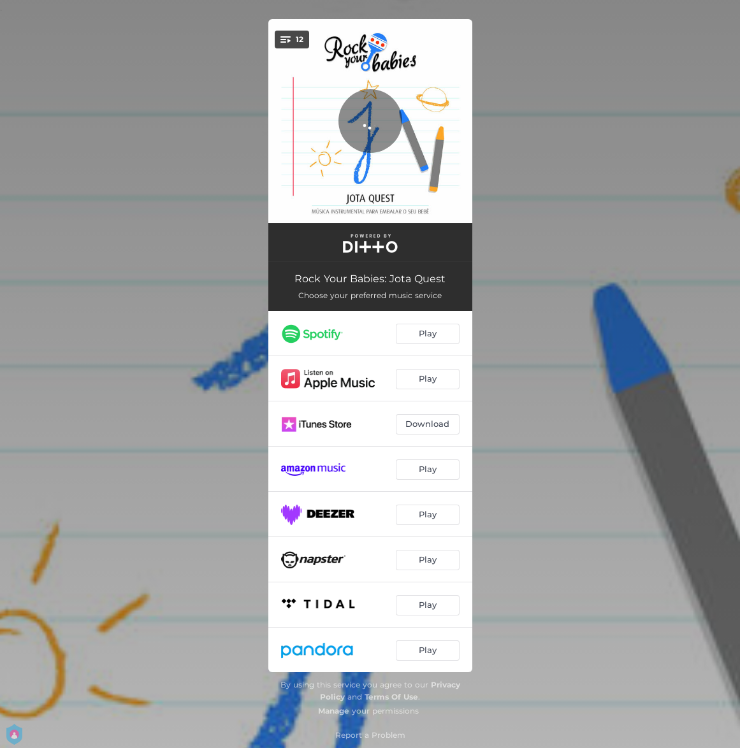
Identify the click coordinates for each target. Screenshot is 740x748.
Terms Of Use (391, 696)
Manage (333, 711)
